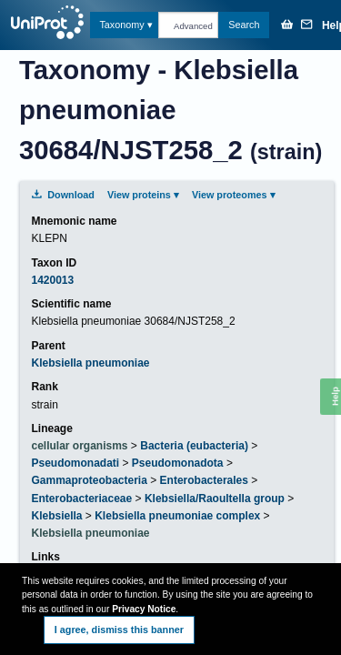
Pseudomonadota (178, 463)
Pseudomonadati (75, 463)
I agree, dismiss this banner (119, 629)
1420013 (52, 280)
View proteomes (229, 194)
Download (63, 194)
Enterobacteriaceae (81, 498)
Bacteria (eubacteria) (194, 445)
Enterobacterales (204, 480)
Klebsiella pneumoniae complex (177, 515)
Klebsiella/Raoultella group (215, 498)
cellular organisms (79, 445)
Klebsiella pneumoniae (90, 363)
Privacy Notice (144, 609)
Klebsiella (56, 515)
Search (243, 24)
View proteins (139, 194)
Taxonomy (121, 24)
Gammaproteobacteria (88, 480)
